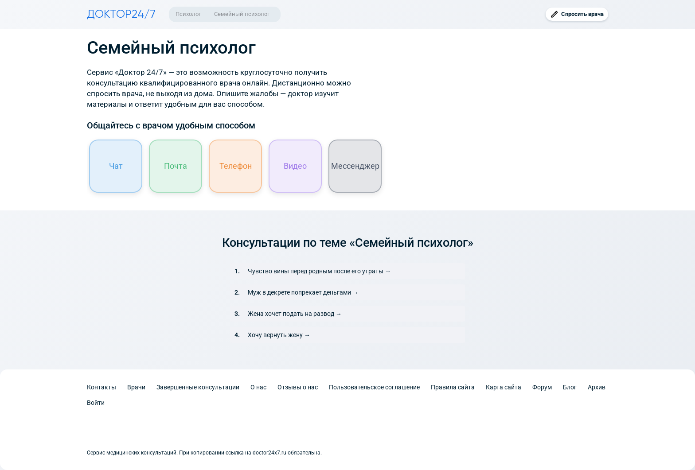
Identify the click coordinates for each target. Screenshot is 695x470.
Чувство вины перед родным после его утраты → (319, 271)
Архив (596, 387)
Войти (96, 402)
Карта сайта (503, 387)
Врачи (136, 387)
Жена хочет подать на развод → (295, 313)
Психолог (188, 14)
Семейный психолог (241, 14)
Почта (175, 166)
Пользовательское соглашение (374, 387)
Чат (116, 166)
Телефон (235, 166)
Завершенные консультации (197, 387)
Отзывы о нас (297, 387)
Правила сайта (453, 387)
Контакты (101, 387)
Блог (570, 387)
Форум (542, 387)
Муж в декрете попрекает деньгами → (303, 292)
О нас (258, 387)
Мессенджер (355, 166)
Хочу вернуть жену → (279, 334)
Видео (295, 166)
